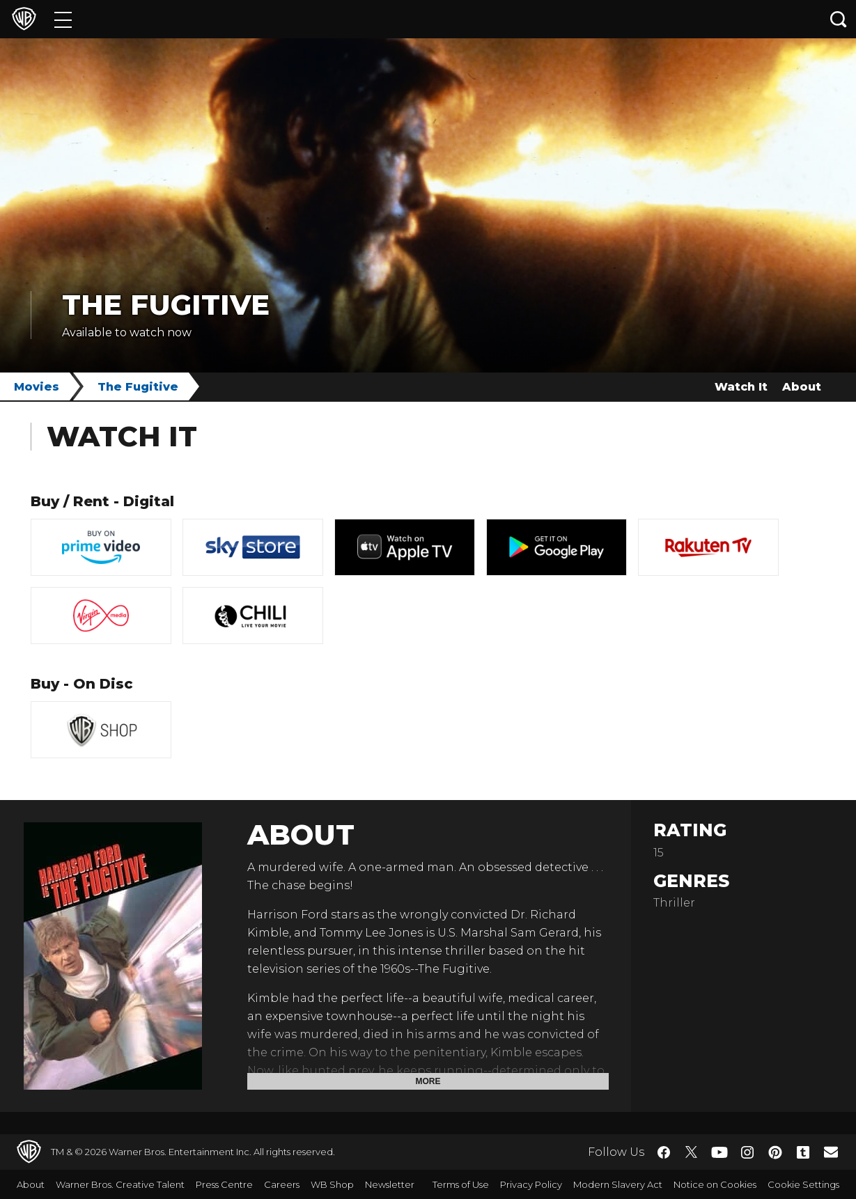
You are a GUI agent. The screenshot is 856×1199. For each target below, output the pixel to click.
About (801, 386)
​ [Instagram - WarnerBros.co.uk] (747, 1152)
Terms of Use (461, 1184)
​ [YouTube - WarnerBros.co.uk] (719, 1152)
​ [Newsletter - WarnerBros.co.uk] (831, 1152)
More (428, 1081)
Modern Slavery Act (617, 1184)
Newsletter (389, 1184)
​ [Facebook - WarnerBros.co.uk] (663, 1152)
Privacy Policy (531, 1184)
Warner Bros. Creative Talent (120, 1184)
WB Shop (332, 1184)
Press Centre (224, 1184)
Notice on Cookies (715, 1184)
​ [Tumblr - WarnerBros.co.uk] (803, 1152)
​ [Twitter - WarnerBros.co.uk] (691, 1152)
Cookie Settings (803, 1184)
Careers (281, 1184)
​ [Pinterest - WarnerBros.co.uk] (775, 1152)
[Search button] (838, 19)
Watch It (741, 386)
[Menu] (63, 19)
